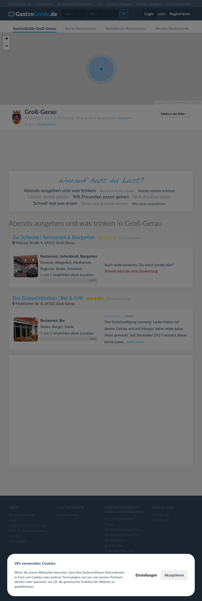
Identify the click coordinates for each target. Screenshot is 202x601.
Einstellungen (146, 575)
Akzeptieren (174, 575)
